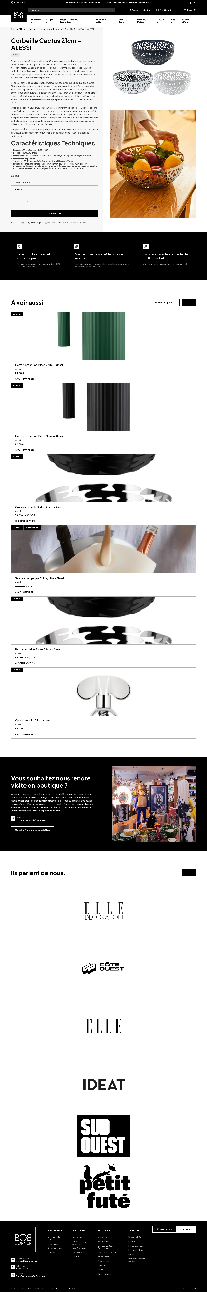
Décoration (43, 29)
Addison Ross (78, 1252)
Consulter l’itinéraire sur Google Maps (32, 830)
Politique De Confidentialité (38, 1289)
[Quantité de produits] (21, 201)
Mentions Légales (18, 1289)
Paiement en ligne (135, 1250)
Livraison (132, 1254)
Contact (147, 10)
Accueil (14, 29)
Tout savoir (133, 1230)
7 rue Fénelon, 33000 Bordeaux (30, 1276)
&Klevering (77, 1237)
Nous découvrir (55, 1230)
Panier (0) (190, 10)
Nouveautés (103, 1237)
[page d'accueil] (19, 14)
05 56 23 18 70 (20, 3)
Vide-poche (56, 29)
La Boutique (53, 1244)
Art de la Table (123, 20)
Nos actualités (134, 1237)
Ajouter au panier (55, 213)
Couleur (15, 176)
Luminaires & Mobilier (100, 20)
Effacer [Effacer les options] (18, 189)
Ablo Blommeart (79, 1248)
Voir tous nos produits (165, 302)
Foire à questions (135, 1246)
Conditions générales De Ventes (64, 1289)
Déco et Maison (141, 20)
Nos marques (78, 1230)
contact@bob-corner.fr (27, 1261)
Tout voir (76, 1256)
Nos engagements (55, 1248)
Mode (100, 1269)
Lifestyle (160, 20)
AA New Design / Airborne (79, 1242)
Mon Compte (164, 10)
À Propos (134, 10)
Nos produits (104, 1230)
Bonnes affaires (185, 20)
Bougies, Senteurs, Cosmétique (69, 20)
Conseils (132, 1241)
